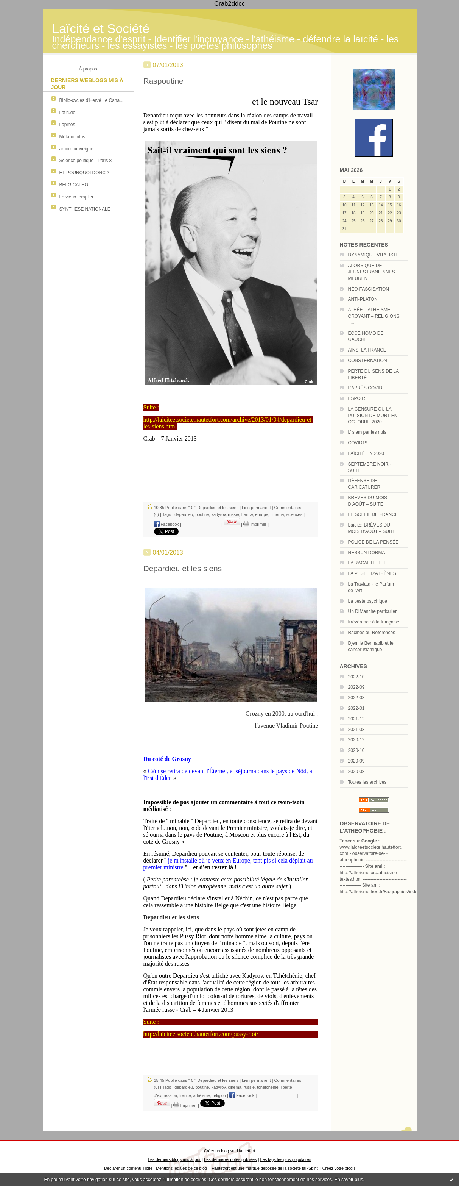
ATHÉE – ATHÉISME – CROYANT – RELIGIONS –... (374, 316)
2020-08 (356, 771)
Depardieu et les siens (182, 568)
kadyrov (218, 514)
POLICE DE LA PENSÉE (373, 542)
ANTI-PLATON (363, 299)
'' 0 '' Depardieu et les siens (213, 507)
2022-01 (356, 708)
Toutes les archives (367, 782)
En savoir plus (349, 1179)
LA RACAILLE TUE (367, 563)
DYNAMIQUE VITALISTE (373, 255)
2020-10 (356, 750)
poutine (202, 514)
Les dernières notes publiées (230, 1159)
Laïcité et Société (101, 29)
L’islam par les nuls (367, 432)
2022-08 (356, 697)
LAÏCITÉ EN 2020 (366, 453)
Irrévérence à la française (373, 622)
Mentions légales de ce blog (181, 1168)
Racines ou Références (371, 632)
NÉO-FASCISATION (368, 289)
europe (261, 514)
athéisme (201, 1095)
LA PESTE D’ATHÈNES (372, 573)
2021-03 (356, 729)
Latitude (67, 112)
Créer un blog (216, 1150)
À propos (88, 69)
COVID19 (357, 442)
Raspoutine (163, 81)
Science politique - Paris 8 (85, 160)
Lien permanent (256, 507)
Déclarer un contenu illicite (128, 1168)
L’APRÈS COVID (365, 388)
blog (349, 1168)
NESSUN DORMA (366, 552)
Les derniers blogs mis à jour (174, 1159)
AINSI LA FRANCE (367, 350)
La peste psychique (367, 601)
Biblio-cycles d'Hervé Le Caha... (91, 100)
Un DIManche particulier (372, 611)
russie (233, 514)
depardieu (183, 514)
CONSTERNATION (367, 360)
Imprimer (254, 524)
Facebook (166, 524)
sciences (294, 514)
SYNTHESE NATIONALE (84, 209)
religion (219, 1095)
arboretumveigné (76, 149)
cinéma (277, 514)
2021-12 (356, 719)
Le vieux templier (76, 197)
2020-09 (356, 761)
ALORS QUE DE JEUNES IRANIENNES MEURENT (371, 272)
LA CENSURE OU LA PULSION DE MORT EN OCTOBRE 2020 (373, 415)
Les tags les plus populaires (285, 1159)
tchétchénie (267, 1087)
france (247, 514)
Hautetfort (246, 1150)
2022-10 (356, 677)
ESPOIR (356, 398)
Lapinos (67, 124)
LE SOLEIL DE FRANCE (373, 514)
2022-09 (356, 687)
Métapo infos (72, 136)
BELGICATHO (73, 185)
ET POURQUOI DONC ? (84, 172)
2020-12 (356, 739)
